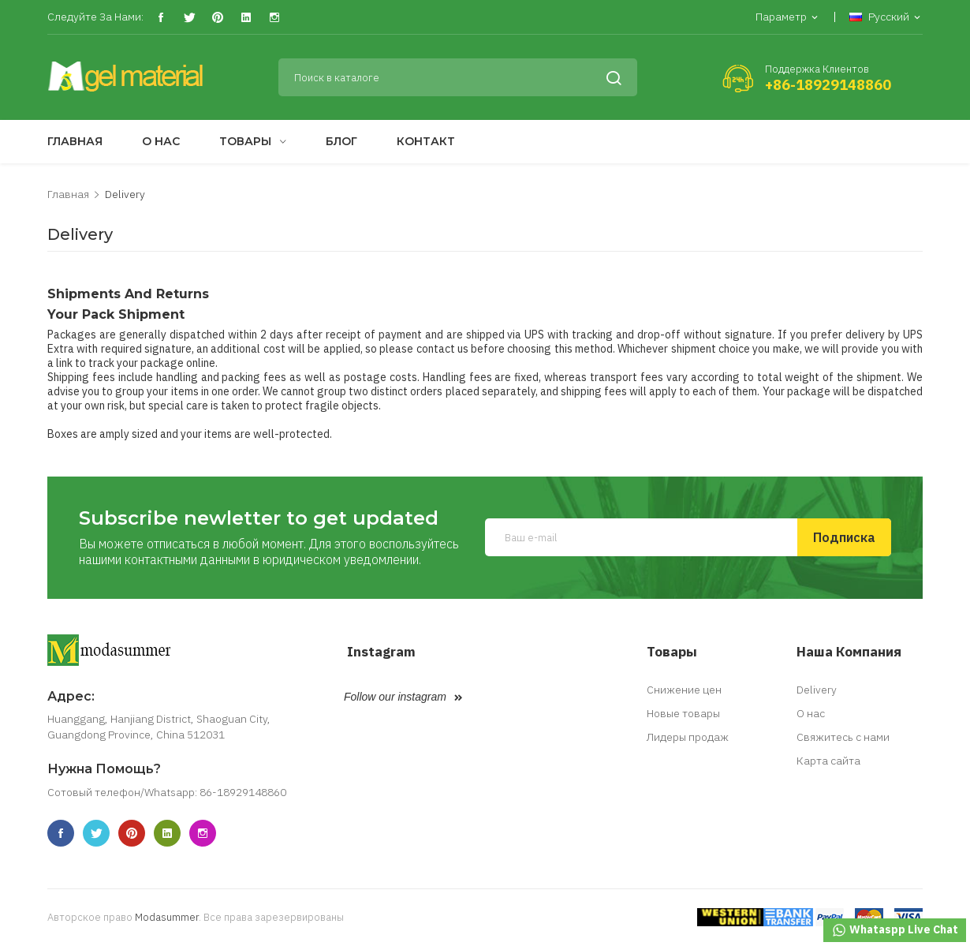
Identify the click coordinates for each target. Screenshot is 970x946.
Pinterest (217, 18)
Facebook (160, 18)
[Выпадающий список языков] (886, 18)
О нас (811, 713)
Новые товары (683, 713)
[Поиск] (458, 77)
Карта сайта (828, 760)
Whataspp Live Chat (894, 930)
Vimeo (246, 18)
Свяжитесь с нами (843, 737)
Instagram (274, 18)
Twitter (189, 18)
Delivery (817, 689)
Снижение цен (684, 689)
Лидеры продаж (688, 737)
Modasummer (167, 917)
